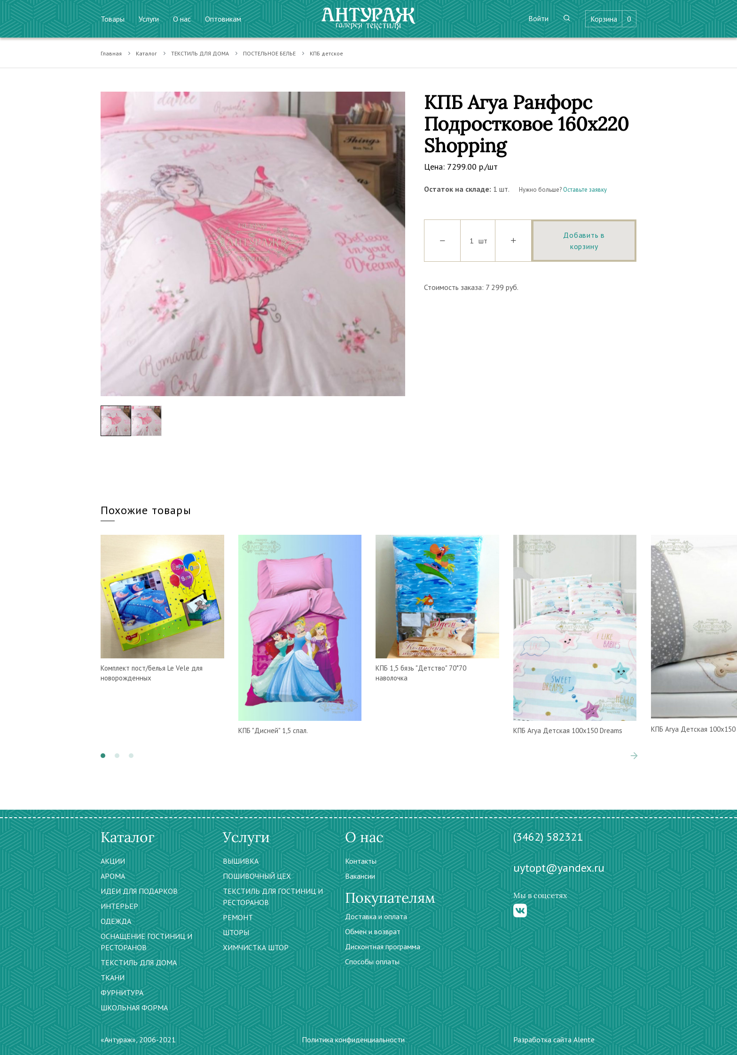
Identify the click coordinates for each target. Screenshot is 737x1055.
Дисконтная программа (382, 946)
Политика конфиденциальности (353, 1039)
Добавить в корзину (584, 240)
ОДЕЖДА (116, 921)
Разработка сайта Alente (554, 1039)
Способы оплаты (372, 961)
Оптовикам (223, 18)
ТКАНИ (113, 977)
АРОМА (113, 876)
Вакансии (360, 876)
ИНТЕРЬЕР (119, 906)
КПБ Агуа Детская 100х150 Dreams (567, 730)
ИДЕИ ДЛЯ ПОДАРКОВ (139, 891)
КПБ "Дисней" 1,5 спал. (273, 730)
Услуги (149, 18)
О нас (182, 18)
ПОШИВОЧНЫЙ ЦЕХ (257, 876)
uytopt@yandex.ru (558, 867)
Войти (538, 18)
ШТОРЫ (236, 932)
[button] (103, 756)
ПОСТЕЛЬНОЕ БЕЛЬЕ (269, 53)
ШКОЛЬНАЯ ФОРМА (134, 1007)
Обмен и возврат (372, 931)
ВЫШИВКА (241, 861)
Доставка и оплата (376, 916)
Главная (111, 53)
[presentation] (634, 756)
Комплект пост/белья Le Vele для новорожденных (152, 673)
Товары (113, 18)
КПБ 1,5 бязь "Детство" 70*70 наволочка (421, 673)
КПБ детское (326, 53)
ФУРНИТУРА (122, 992)
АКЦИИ (113, 861)
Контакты (360, 861)
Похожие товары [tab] (146, 510)
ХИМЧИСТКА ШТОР (256, 947)
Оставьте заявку (585, 190)
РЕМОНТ (238, 917)
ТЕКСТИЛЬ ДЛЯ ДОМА (200, 53)
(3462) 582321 (548, 836)
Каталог (146, 53)
